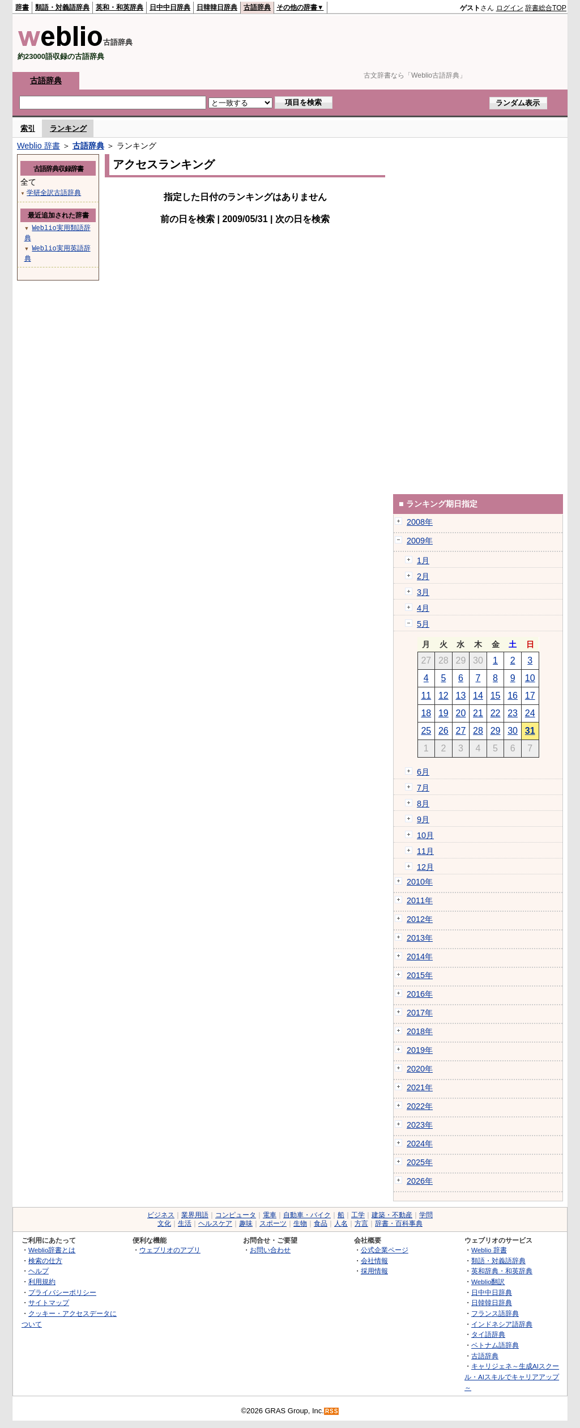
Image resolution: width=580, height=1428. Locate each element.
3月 (423, 592)
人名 (341, 1223)
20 (461, 713)
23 (513, 713)
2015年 (420, 975)
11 (426, 695)
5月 (423, 623)
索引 (27, 128)
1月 (423, 560)
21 (478, 713)
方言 (361, 1223)
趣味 (246, 1223)
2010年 (420, 881)
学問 (426, 1215)
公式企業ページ (384, 1249)
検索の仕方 (45, 1260)
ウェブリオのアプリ (170, 1249)
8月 (423, 803)
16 (513, 695)
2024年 (420, 1143)
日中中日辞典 (170, 7)
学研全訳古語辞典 (54, 192)
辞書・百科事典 (399, 1223)
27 (461, 731)
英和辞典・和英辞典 (501, 1270)
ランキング (68, 128)
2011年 (420, 900)
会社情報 (374, 1260)
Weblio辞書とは (51, 1249)
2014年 (420, 956)
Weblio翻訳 (488, 1281)
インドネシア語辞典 (501, 1324)
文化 (164, 1223)
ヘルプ (38, 1270)
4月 (423, 608)
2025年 (420, 1162)
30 (513, 731)
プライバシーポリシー (62, 1292)
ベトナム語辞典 (495, 1345)
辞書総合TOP (545, 8)
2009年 (420, 540)
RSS (332, 1411)
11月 (425, 851)
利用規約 (42, 1281)
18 (426, 713)
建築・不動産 (392, 1215)
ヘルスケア (215, 1223)
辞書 (22, 7)
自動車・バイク (307, 1215)
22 (496, 713)
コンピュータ (235, 1215)
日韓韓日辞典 (217, 7)
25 (426, 731)
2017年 (420, 1012)
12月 (425, 867)
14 (478, 695)
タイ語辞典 (488, 1334)
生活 (184, 1223)
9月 (423, 819)
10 (530, 678)
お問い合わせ (270, 1249)
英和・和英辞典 (119, 7)
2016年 (420, 993)
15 (496, 695)
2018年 (420, 1031)
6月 (423, 771)
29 (496, 731)
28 (478, 731)
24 (530, 713)
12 (443, 695)
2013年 (420, 937)
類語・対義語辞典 (62, 7)
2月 (423, 576)
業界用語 (194, 1215)
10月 (425, 835)
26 (443, 731)
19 (443, 713)
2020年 (420, 1068)
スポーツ (273, 1223)
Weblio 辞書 (38, 145)
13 (461, 695)
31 (530, 731)
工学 (358, 1215)
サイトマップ (48, 1302)
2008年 (420, 521)
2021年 (420, 1087)
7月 (423, 787)
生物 (300, 1223)
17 (530, 695)
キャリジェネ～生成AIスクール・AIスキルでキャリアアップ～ (511, 1376)
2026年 (420, 1180)
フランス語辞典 (495, 1313)
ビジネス (160, 1215)
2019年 (420, 1050)
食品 (320, 1223)
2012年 (420, 919)
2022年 (420, 1106)
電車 (269, 1215)
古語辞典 (257, 7)
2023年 (420, 1124)
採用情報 (374, 1270)
